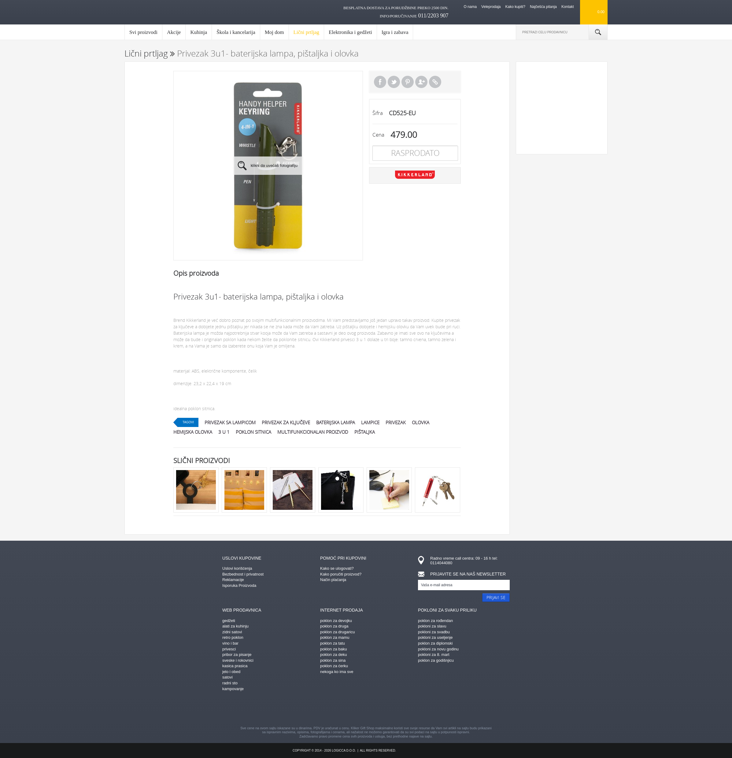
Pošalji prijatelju (421, 82)
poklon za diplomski (435, 643)
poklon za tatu (332, 643)
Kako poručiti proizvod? (340, 574)
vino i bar (230, 643)
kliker (150, 12)
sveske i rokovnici (237, 660)
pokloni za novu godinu (438, 649)
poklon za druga (334, 626)
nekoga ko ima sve (336, 671)
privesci (229, 649)
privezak (396, 422)
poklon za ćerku (334, 666)
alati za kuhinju (235, 626)
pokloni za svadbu (434, 632)
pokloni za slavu (432, 626)
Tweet (394, 82)
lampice (370, 422)
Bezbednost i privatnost (243, 574)
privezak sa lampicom (230, 422)
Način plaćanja (333, 579)
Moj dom (274, 32)
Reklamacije (233, 579)
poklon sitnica (253, 432)
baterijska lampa (335, 422)
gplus (376, 709)
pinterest (334, 709)
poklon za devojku (336, 620)
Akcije (174, 32)
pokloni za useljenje (435, 637)
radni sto (230, 683)
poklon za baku (333, 649)
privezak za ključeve (286, 422)
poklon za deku (333, 654)
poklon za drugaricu (337, 632)
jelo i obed (231, 671)
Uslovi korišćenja (237, 568)
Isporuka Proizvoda (239, 585)
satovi (227, 677)
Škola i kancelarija (235, 32)
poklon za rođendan (435, 620)
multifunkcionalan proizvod (312, 432)
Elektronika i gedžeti (350, 32)
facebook (312, 709)
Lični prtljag (307, 34)
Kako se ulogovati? (337, 568)
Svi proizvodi (143, 32)
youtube (419, 709)
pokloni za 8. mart (433, 654)
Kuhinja (198, 32)
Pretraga (598, 32)
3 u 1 (224, 432)
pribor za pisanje (236, 654)
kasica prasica (234, 666)
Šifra (377, 112)
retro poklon (232, 637)
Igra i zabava (395, 32)
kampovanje (233, 688)
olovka (420, 422)
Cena (378, 134)
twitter (398, 709)
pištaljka (364, 432)
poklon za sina (333, 660)
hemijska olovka (192, 432)
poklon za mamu (334, 637)
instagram (355, 709)
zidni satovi (232, 632)
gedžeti (228, 620)
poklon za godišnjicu (436, 660)
